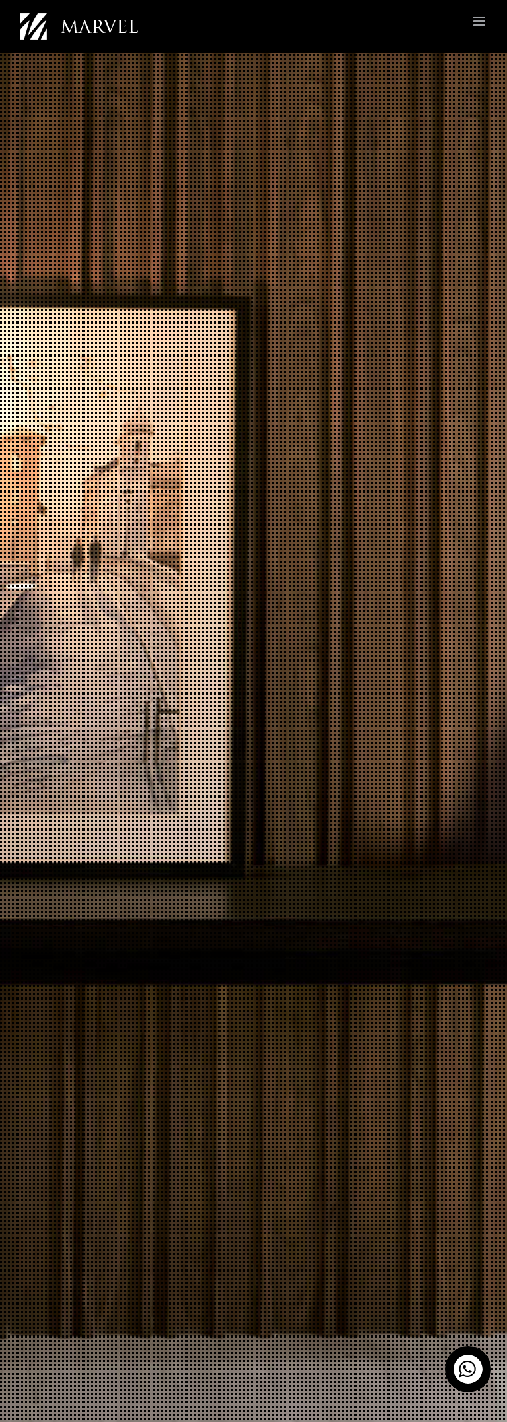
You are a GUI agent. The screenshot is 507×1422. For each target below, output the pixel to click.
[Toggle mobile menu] (480, 21)
